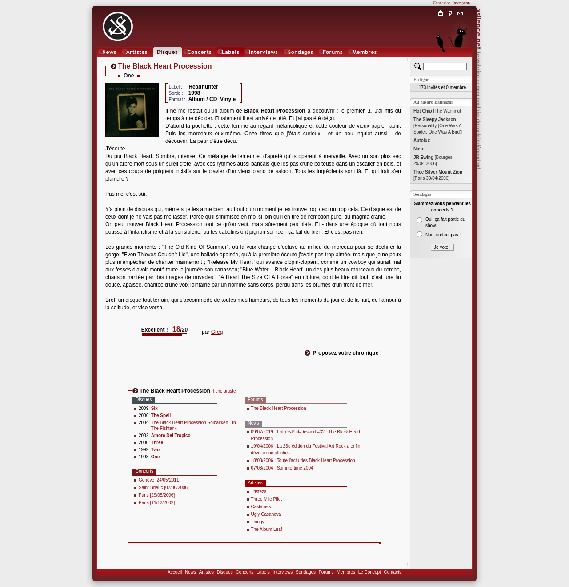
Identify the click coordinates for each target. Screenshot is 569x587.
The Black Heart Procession (278, 408)
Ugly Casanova (266, 514)
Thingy (257, 521)
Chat (460, 60)
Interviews (282, 572)
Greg (217, 332)
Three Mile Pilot (266, 499)
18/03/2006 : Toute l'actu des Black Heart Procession (303, 460)
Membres (346, 572)
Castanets (261, 506)
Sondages (306, 572)
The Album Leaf (266, 529)
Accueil (175, 572)
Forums (326, 572)
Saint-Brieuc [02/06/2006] (164, 487)
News (190, 572)
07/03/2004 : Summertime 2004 (282, 468)
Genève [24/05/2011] (159, 480)
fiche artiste (224, 391)
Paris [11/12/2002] (157, 502)
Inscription (461, 2)
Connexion (442, 2)
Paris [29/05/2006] (157, 495)
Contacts (392, 572)
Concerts (244, 572)
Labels (262, 572)
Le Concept (369, 572)
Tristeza (259, 491)
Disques (225, 572)
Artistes (206, 572)
